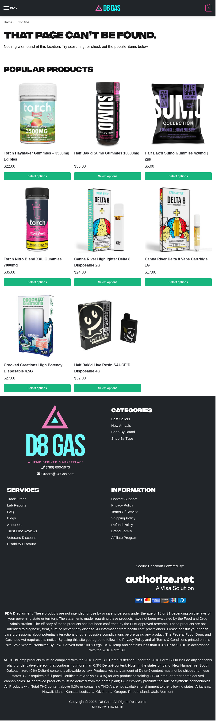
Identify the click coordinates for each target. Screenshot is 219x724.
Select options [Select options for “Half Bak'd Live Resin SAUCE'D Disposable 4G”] (107, 388)
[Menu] (11, 8)
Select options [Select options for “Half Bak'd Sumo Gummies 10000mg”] (107, 176)
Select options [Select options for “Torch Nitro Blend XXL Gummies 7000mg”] (37, 282)
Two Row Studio (112, 707)
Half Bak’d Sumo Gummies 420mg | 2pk (176, 156)
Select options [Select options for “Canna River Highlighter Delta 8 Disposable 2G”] (107, 282)
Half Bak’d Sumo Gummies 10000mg (106, 153)
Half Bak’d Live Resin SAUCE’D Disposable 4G (102, 368)
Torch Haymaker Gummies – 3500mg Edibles (36, 156)
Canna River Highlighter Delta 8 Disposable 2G (102, 262)
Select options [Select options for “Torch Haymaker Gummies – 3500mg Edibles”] (37, 176)
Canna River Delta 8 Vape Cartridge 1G (176, 262)
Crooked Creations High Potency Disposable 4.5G (33, 368)
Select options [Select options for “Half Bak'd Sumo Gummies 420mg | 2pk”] (178, 176)
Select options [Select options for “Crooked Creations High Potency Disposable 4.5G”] (37, 388)
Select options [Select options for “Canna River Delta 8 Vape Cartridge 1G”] (178, 282)
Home (8, 22)
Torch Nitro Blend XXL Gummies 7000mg (33, 262)
